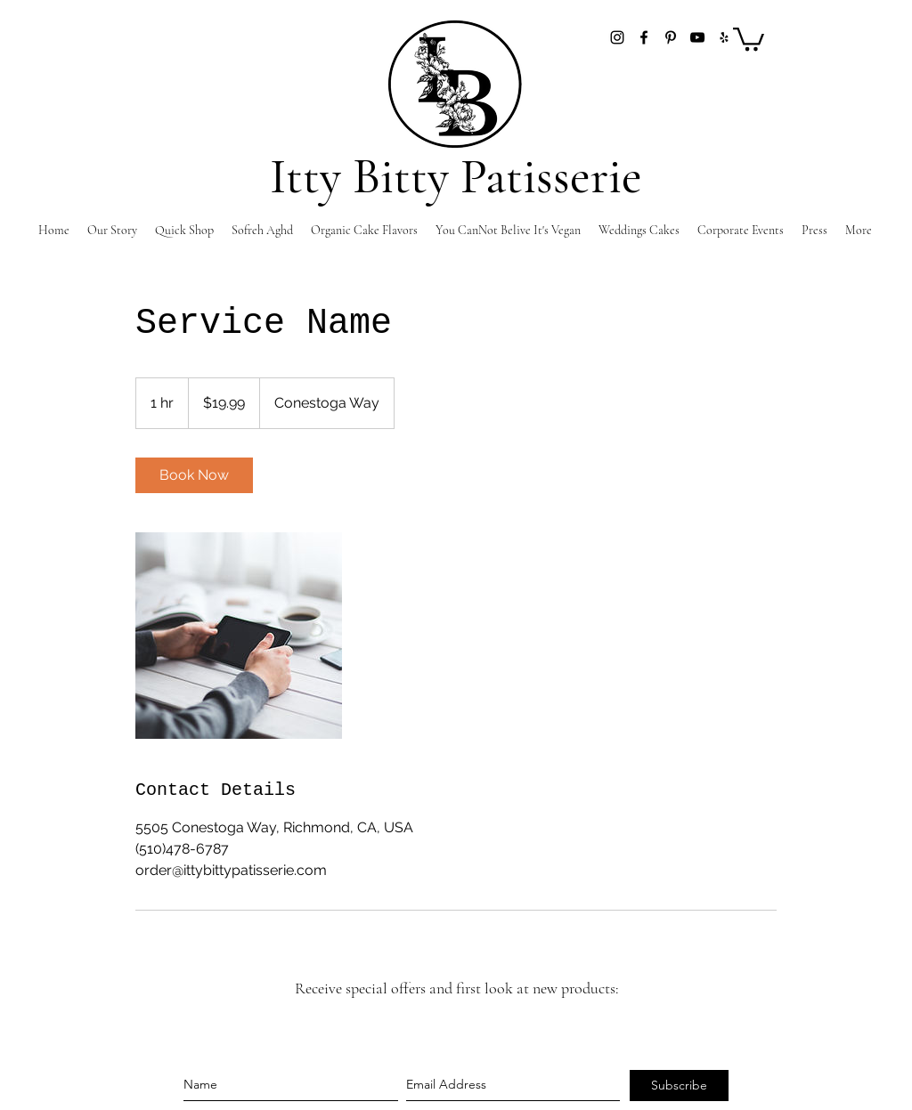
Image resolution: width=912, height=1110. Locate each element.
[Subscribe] (679, 1085)
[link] (194, 475)
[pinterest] (671, 37)
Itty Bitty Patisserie (456, 177)
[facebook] (644, 37)
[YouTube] (697, 37)
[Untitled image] (238, 635)
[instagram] (617, 37)
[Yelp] (724, 37)
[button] (748, 38)
